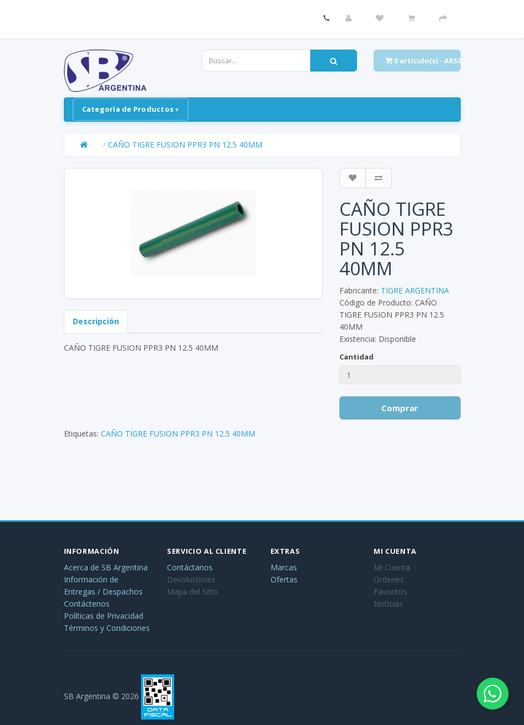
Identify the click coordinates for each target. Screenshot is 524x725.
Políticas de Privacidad (103, 615)
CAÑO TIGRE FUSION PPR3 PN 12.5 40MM (185, 144)
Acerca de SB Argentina (106, 567)
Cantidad (356, 357)
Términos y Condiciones (107, 628)
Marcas (284, 567)
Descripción (96, 321)
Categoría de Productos (128, 109)
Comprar (399, 407)
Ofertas (284, 579)
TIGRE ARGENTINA (415, 290)
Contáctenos (87, 603)
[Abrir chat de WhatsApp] (490, 691)
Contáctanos (190, 567)
